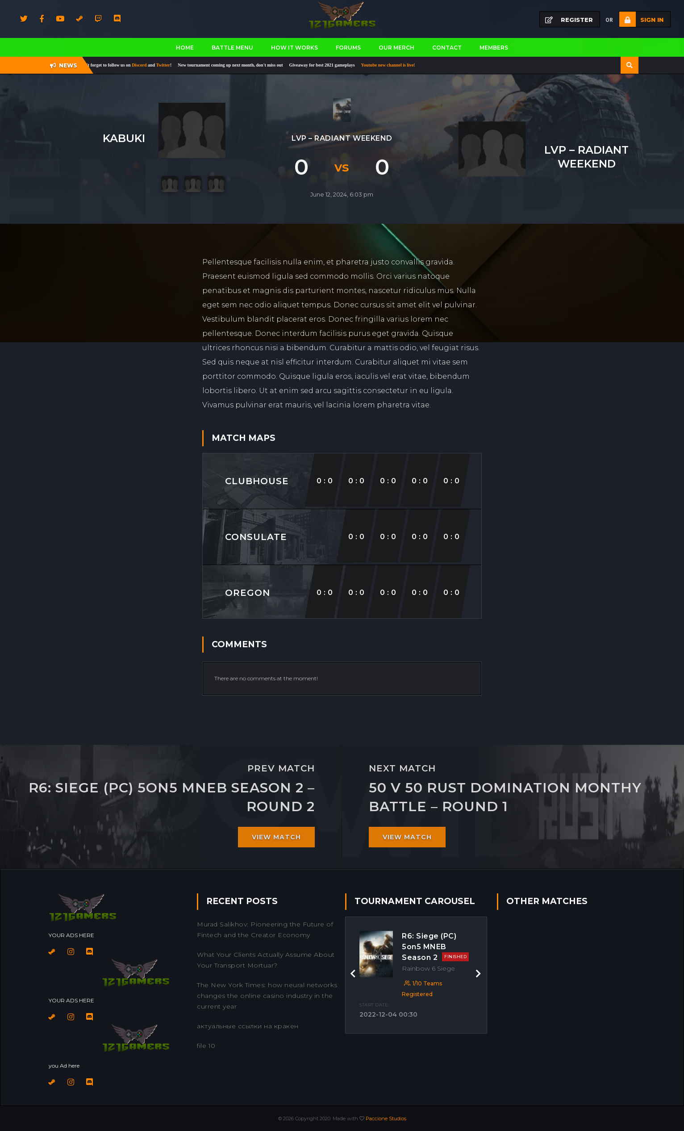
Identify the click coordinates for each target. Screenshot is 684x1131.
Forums (348, 47)
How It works (294, 47)
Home (185, 47)
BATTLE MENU (232, 47)
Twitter (168, 65)
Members (494, 47)
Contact (447, 47)
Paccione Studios (386, 1118)
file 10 (206, 1046)
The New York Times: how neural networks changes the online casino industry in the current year (267, 995)
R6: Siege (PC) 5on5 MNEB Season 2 (435, 947)
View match (276, 837)
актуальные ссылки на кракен (248, 1026)
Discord (146, 65)
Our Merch (396, 47)
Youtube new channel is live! (394, 65)
